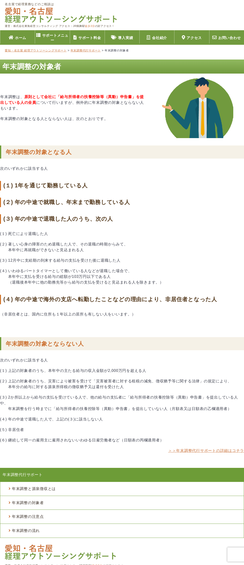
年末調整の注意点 (28, 517)
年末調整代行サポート (23, 475)
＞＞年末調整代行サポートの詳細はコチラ (206, 451)
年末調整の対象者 (28, 503)
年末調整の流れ (26, 531)
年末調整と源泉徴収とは (34, 489)
